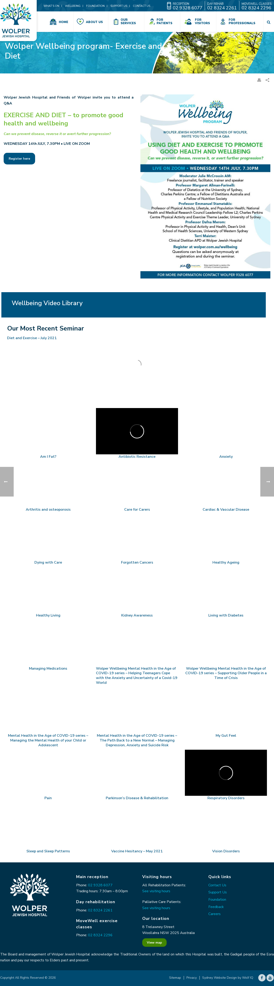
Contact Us (217, 885)
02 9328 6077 (100, 885)
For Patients (164, 21)
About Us (94, 22)
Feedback (216, 906)
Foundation (217, 899)
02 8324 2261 (100, 910)
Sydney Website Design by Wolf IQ (227, 978)
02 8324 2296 (100, 935)
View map (154, 942)
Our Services (128, 21)
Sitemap (175, 978)
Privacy (191, 978)
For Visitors (202, 21)
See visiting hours (156, 891)
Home (63, 22)
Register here (19, 158)
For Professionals (242, 21)
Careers (214, 913)
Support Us (217, 892)
